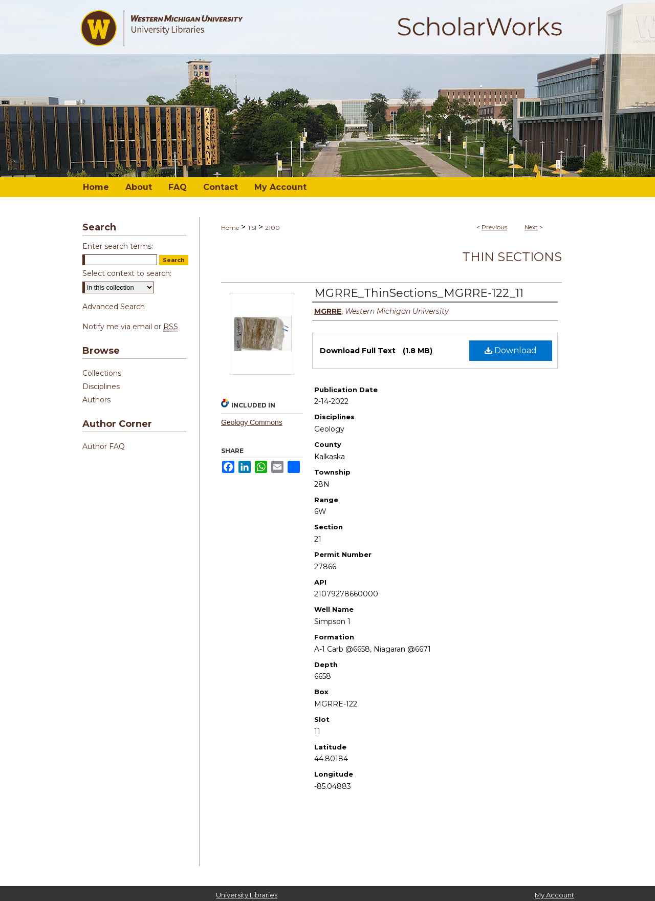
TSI (252, 227)
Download (511, 350)
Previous (494, 227)
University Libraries (246, 895)
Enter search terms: (117, 246)
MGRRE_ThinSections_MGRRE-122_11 (418, 293)
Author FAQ (103, 446)
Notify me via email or (130, 326)
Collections (101, 373)
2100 (272, 227)
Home (230, 227)
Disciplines (101, 386)
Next (531, 227)
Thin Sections (512, 256)
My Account (554, 895)
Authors (96, 399)
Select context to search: (126, 273)
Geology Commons (251, 422)
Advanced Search (113, 306)
